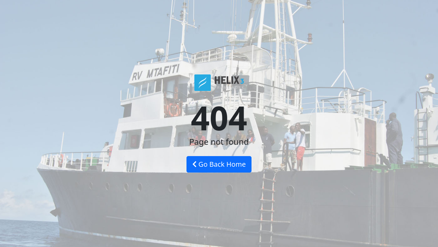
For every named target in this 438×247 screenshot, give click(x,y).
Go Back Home (219, 164)
